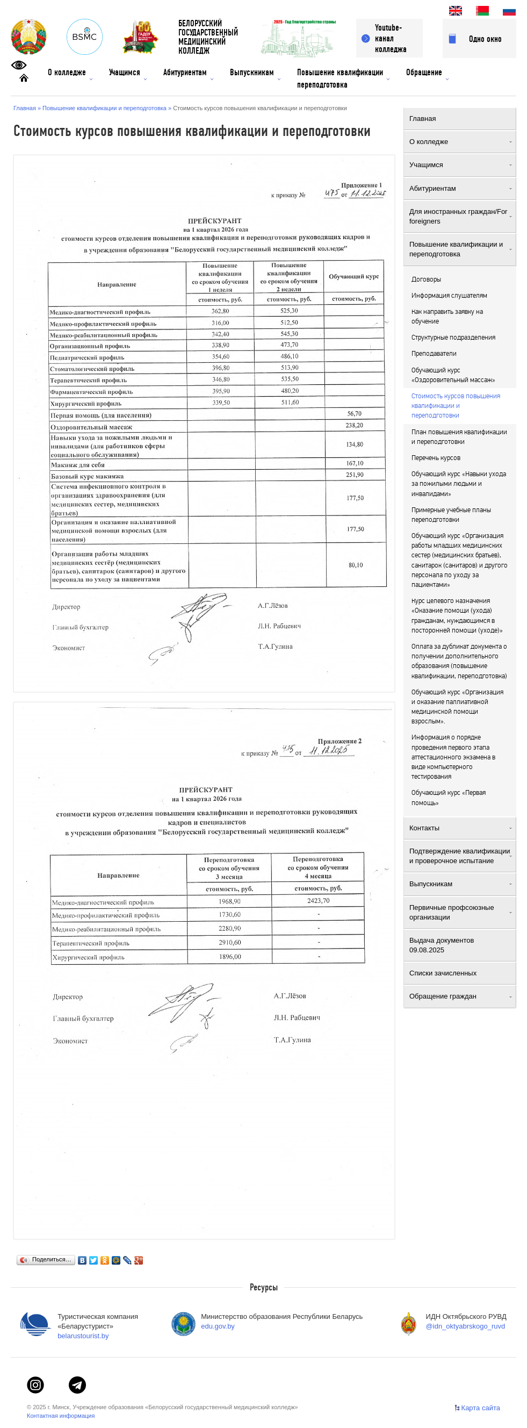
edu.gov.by (218, 1326)
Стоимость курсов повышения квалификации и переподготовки (456, 406)
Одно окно (485, 39)
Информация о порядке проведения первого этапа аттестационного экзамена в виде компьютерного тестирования (453, 757)
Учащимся (128, 73)
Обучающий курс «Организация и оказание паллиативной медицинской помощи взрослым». (457, 707)
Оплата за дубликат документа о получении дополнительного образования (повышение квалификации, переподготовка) (459, 661)
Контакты (460, 828)
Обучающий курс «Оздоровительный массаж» (453, 375)
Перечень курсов (436, 458)
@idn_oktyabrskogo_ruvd (466, 1326)
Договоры (426, 279)
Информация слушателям (449, 295)
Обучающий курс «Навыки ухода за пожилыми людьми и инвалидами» (459, 484)
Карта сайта (480, 1408)
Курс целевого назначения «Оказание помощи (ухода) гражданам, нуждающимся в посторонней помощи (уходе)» (457, 616)
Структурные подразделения (453, 337)
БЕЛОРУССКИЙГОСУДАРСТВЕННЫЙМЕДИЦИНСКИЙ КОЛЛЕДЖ (208, 37)
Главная (460, 118)
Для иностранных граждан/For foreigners (460, 216)
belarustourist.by (83, 1336)
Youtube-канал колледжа (391, 38)
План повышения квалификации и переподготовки (459, 437)
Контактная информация (61, 1415)
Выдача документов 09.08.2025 (460, 945)
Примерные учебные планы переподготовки (451, 515)
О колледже (70, 73)
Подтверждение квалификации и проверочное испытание (460, 856)
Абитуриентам (188, 73)
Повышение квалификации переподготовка (343, 78)
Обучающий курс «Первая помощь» (449, 797)
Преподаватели (434, 353)
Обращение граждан (460, 996)
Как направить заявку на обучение (447, 316)
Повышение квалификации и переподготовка (460, 249)
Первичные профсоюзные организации (460, 912)
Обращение (427, 73)
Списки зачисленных (460, 973)
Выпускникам (255, 73)
